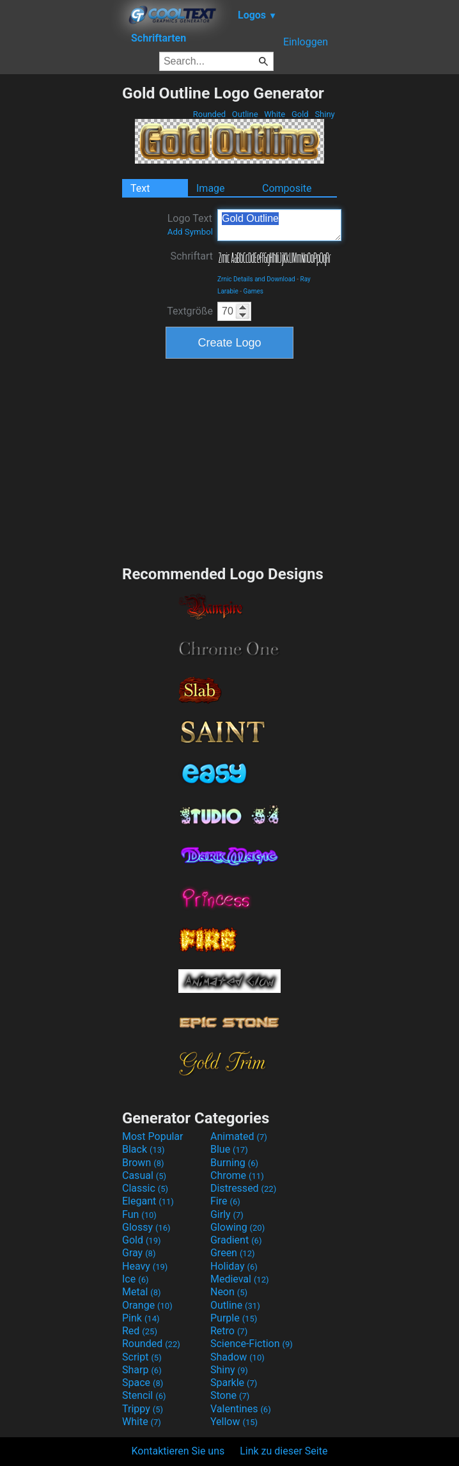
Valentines (240, 1409)
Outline (245, 114)
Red (139, 1331)
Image (210, 188)
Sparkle (233, 1382)
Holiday (234, 1266)
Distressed (243, 1188)
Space (142, 1382)
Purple (233, 1318)
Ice (135, 1279)
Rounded (209, 114)
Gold (300, 114)
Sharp (142, 1370)
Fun (139, 1214)
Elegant (148, 1201)
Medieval (239, 1279)
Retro (228, 1331)
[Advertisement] (61, 275)
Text (140, 188)
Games (253, 291)
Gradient (235, 1240)
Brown (143, 1163)
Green (232, 1253)
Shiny (325, 114)
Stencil (144, 1395)
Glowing (237, 1227)
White (274, 114)
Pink (141, 1318)
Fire (225, 1201)
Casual (144, 1175)
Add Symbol (190, 232)
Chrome (237, 1175)
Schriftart (191, 256)
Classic (145, 1188)
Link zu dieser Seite (283, 1451)
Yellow (234, 1421)
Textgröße (190, 311)
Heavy (144, 1266)
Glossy (146, 1227)
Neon (228, 1292)
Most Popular (152, 1136)
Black (143, 1149)
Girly (227, 1214)
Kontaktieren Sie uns (178, 1451)
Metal (141, 1292)
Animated (238, 1136)
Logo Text (190, 224)
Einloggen (305, 42)
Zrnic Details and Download (256, 279)
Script (142, 1357)
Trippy (142, 1409)
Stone (229, 1395)
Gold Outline (279, 225)
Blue (229, 1149)
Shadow (237, 1357)
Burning (234, 1163)
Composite (287, 188)
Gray (138, 1253)
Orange (147, 1305)
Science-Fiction (251, 1343)
